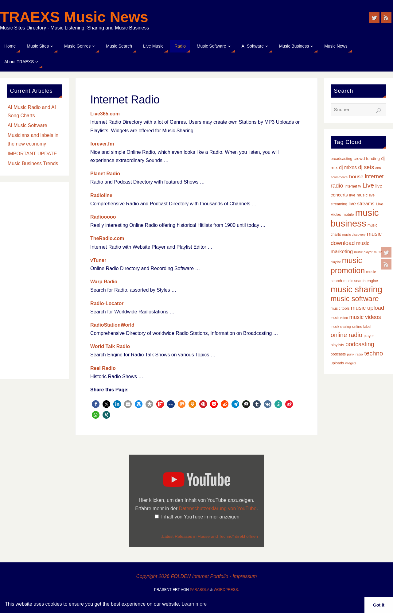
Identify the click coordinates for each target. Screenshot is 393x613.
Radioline (101, 195)
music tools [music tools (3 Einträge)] (340, 308)
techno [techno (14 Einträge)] (373, 353)
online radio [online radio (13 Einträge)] (346, 335)
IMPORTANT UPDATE (32, 153)
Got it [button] (379, 605)
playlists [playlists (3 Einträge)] (337, 345)
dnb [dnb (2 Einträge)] (378, 168)
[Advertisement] (34, 280)
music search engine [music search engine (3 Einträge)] (360, 281)
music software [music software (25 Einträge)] (355, 299)
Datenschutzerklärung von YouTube (217, 508)
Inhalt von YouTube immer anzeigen (200, 516)
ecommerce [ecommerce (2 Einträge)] (339, 177)
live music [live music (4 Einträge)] (358, 195)
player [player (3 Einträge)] (369, 336)
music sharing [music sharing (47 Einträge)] (356, 289)
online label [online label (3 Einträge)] (361, 326)
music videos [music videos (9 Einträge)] (365, 317)
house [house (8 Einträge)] (356, 176)
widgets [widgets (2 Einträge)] (350, 363)
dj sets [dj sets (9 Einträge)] (366, 167)
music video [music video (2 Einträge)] (339, 318)
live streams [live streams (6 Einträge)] (361, 203)
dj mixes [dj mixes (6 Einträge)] (348, 167)
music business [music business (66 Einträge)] (355, 218)
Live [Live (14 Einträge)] (368, 185)
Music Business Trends (33, 163)
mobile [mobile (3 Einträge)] (348, 214)
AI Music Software (27, 125)
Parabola (199, 590)
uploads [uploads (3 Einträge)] (337, 363)
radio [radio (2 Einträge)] (359, 354)
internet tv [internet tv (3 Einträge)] (352, 186)
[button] (95, 404)
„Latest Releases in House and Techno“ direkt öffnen (209, 536)
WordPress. (226, 590)
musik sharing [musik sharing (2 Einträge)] (341, 326)
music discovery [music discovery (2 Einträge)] (354, 234)
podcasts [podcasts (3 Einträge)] (338, 354)
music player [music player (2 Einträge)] (363, 252)
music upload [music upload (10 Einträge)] (367, 308)
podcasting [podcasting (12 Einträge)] (359, 344)
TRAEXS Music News (74, 17)
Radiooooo (103, 216)
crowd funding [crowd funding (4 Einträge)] (367, 158)
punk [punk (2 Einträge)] (350, 354)
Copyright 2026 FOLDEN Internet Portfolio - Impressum (196, 576)
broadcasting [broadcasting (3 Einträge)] (341, 159)
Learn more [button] (194, 604)
